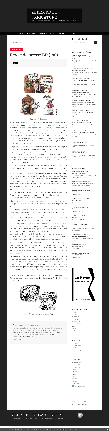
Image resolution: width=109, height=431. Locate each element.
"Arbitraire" (14, 280)
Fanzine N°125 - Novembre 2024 (83, 183)
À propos (20, 33)
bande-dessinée (41, 328)
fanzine (34, 328)
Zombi (74, 92)
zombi (30, 334)
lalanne (22, 337)
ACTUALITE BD (37, 325)
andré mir (22, 332)
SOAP (73, 326)
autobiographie (30, 332)
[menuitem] (11, 33)
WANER (74, 328)
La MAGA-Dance (77, 246)
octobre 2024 (76, 365)
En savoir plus (75, 429)
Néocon (74, 209)
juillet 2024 (75, 372)
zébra (25, 328)
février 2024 (75, 383)
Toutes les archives (80, 386)
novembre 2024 (76, 362)
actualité (49, 328)
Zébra (74, 57)
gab (33, 334)
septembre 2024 (76, 367)
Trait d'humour (84, 92)
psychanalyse (29, 337)
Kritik (61, 33)
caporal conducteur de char (81, 68)
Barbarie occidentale (79, 70)
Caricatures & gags (47, 33)
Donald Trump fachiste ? (80, 236)
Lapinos (74, 152)
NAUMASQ (75, 312)
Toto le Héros (76, 102)
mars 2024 (75, 381)
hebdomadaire (21, 330)
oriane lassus (30, 330)
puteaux (20, 334)
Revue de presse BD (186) (34, 55)
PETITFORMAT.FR (76, 350)
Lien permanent (18, 325)
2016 (57, 328)
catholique (44, 334)
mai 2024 (74, 376)
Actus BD (71, 33)
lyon (51, 332)
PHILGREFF (75, 319)
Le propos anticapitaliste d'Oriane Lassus (26, 256)
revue (60, 328)
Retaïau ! (75, 217)
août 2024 (75, 369)
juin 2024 (74, 374)
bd (22, 328)
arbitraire (44, 330)
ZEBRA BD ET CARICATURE (38, 415)
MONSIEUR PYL (76, 321)
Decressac (43, 119)
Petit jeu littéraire (85, 122)
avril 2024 (74, 379)
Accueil (10, 33)
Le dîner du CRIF (77, 200)
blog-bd (49, 330)
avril (53, 328)
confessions (39, 332)
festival (25, 334)
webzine (18, 328)
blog (51, 314)
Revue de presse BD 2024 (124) (82, 226)
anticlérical (52, 334)
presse (15, 330)
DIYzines (74, 343)
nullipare (37, 330)
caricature (16, 337)
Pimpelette (75, 132)
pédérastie (46, 332)
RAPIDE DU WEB (76, 345)
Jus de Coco (83, 142)
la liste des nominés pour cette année (48, 168)
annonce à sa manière (54, 217)
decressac (38, 334)
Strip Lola (31, 33)
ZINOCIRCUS (75, 317)
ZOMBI (74, 314)
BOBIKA (74, 330)
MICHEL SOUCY (76, 324)
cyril (73, 80)
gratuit (29, 328)
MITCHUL (74, 348)
